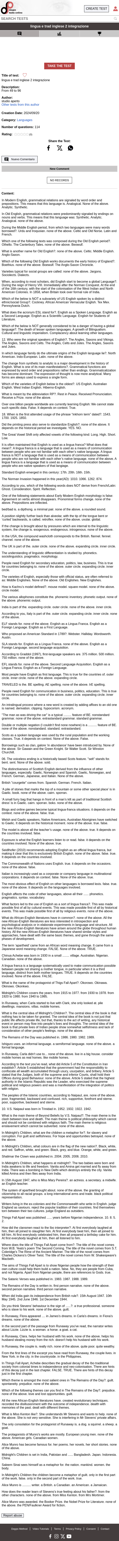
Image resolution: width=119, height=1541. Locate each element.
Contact (105, 1528)
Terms (57, 1528)
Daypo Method (19, 1528)
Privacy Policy (73, 1528)
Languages (24, 120)
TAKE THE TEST (59, 66)
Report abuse (12, 1515)
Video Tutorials (41, 1528)
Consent (91, 1528)
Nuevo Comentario (19, 159)
